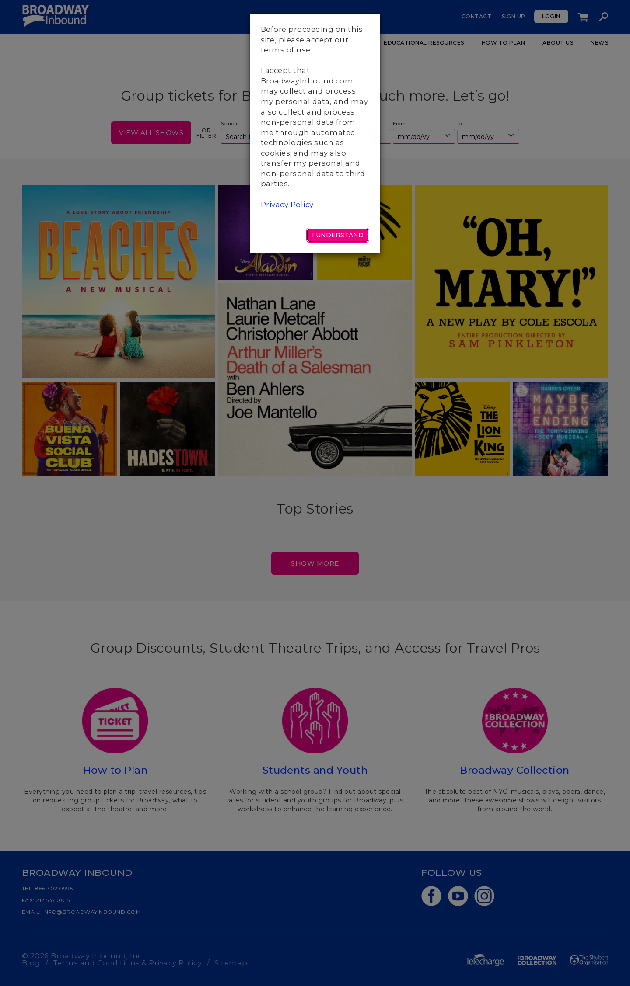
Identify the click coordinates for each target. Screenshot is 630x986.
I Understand (338, 235)
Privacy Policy (287, 204)
